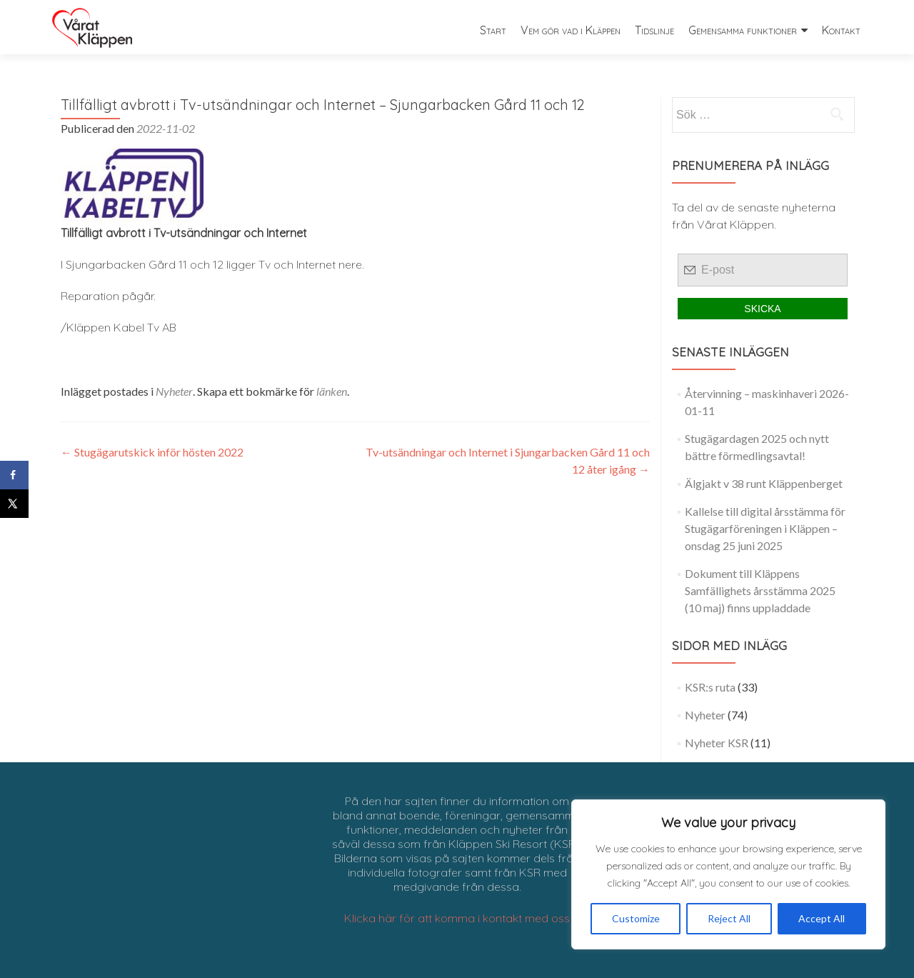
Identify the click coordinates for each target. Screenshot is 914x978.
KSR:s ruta (710, 687)
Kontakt (841, 30)
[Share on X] (14, 503)
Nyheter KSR (716, 742)
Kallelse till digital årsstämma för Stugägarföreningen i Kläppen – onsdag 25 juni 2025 (765, 528)
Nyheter (174, 391)
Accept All (821, 918)
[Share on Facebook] (14, 475)
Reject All (729, 918)
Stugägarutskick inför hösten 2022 (152, 452)
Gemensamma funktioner (742, 30)
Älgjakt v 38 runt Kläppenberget (764, 483)
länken (331, 391)
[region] (728, 874)
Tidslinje (654, 30)
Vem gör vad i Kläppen (571, 30)
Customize (636, 918)
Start (493, 30)
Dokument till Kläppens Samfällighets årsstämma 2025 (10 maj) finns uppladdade (760, 590)
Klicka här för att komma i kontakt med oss (457, 918)
